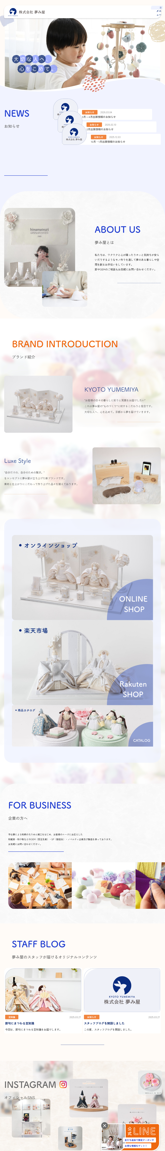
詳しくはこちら (139, 288)
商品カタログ (128, 1075)
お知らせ (151, 1063)
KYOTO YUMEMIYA (130, 1063)
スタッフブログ (155, 1056)
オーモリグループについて (80, 1075)
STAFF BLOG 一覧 (82, 925)
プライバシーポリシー (13, 1097)
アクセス (73, 1069)
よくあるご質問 (155, 1069)
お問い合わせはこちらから (36, 731)
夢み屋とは (106, 1056)
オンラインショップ (125, 1097)
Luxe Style (127, 1069)
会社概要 (73, 1063)
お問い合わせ (154, 1076)
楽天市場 (153, 1097)
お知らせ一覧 (26, 171)
